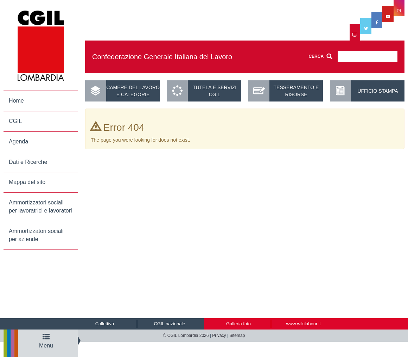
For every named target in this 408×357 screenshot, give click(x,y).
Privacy (219, 335)
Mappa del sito (27, 182)
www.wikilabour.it (303, 323)
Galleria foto (238, 323)
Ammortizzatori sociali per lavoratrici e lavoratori (40, 206)
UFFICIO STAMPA (377, 91)
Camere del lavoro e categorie (133, 91)
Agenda (18, 141)
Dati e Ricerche (28, 162)
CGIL (15, 121)
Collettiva (104, 323)
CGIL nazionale (169, 323)
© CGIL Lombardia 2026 (186, 335)
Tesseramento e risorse (296, 91)
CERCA (316, 56)
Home (16, 101)
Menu (46, 341)
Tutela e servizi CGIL (214, 91)
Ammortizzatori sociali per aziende (36, 235)
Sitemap (237, 335)
